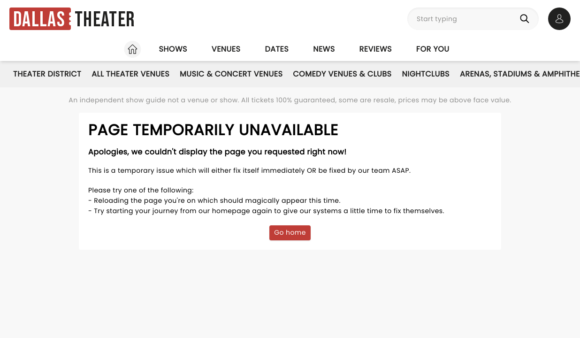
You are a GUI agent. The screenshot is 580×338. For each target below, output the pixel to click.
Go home (290, 232)
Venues (226, 49)
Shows (173, 49)
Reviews (375, 49)
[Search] (526, 18)
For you (433, 49)
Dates (277, 49)
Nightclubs (426, 74)
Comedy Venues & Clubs (342, 74)
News (324, 49)
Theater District (47, 74)
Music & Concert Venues (231, 74)
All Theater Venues (130, 74)
